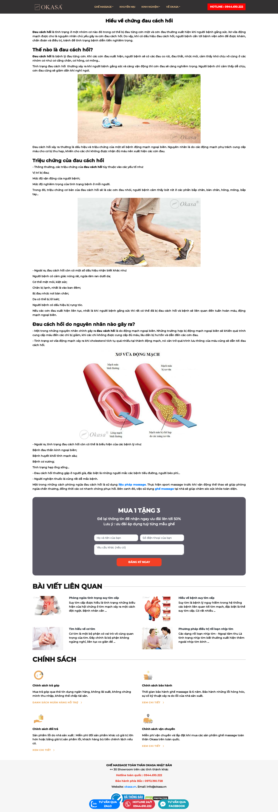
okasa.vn (130, 786)
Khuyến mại (127, 6)
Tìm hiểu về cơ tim (82, 629)
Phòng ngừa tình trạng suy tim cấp (94, 598)
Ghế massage (103, 6)
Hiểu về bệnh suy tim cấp (196, 598)
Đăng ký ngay (139, 562)
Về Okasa (173, 6)
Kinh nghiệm (150, 6)
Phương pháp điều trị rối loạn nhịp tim (205, 629)
